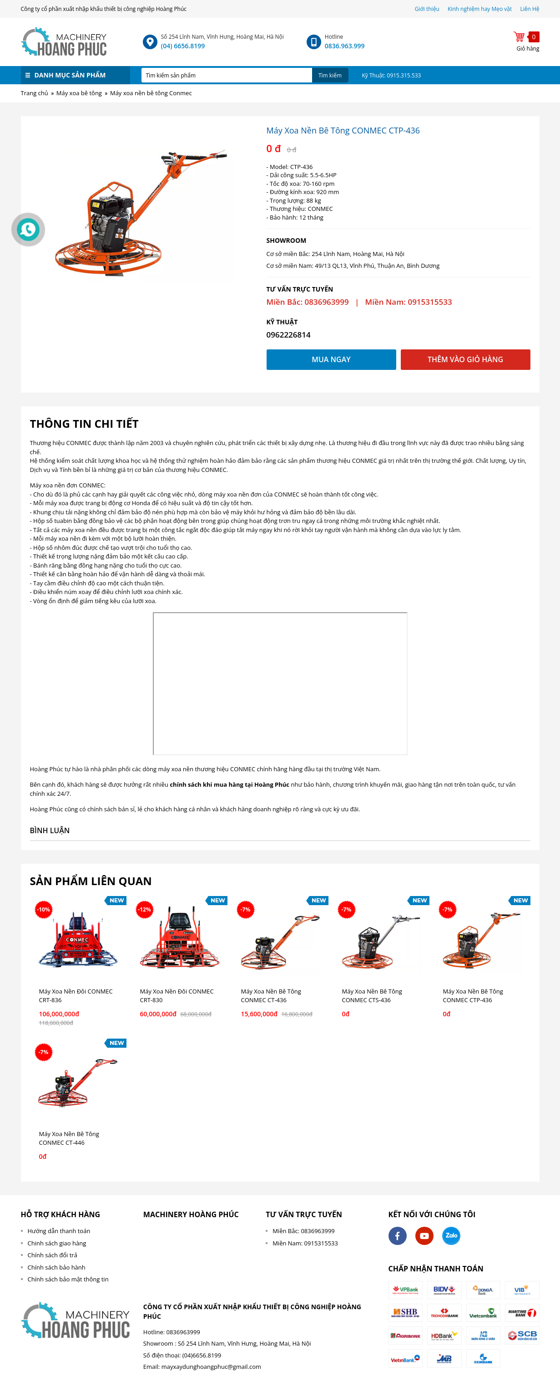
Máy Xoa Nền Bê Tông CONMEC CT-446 (69, 1138)
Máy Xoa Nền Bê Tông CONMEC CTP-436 (473, 995)
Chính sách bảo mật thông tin (68, 1279)
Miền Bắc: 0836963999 (303, 1231)
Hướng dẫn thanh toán (59, 1231)
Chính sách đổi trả (52, 1255)
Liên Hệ (529, 9)
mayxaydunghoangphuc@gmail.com (211, 1366)
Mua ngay (331, 359)
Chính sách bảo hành (57, 1267)
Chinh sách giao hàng (57, 1243)
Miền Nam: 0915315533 (305, 1243)
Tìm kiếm (330, 75)
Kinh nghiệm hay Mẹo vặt (480, 9)
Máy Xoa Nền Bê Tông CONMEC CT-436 (271, 995)
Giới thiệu (428, 9)
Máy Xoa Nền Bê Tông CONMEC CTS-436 (372, 995)
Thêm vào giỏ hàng (465, 359)
